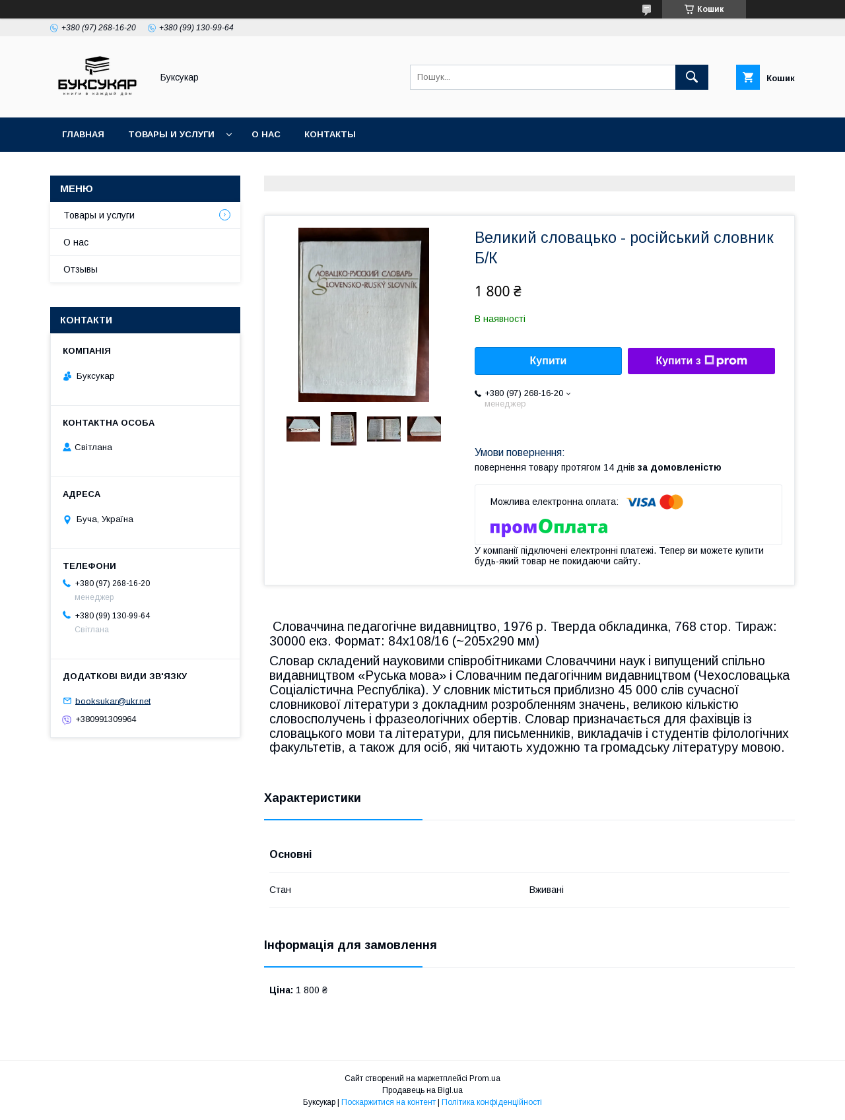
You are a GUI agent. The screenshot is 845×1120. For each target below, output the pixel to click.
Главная (83, 134)
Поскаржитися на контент (388, 1102)
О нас (266, 134)
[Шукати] (691, 77)
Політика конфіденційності (492, 1102)
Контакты (330, 134)
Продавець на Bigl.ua (422, 1090)
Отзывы (80, 269)
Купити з (701, 361)
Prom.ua (484, 1078)
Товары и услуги (171, 134)
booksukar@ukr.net (113, 701)
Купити (548, 360)
